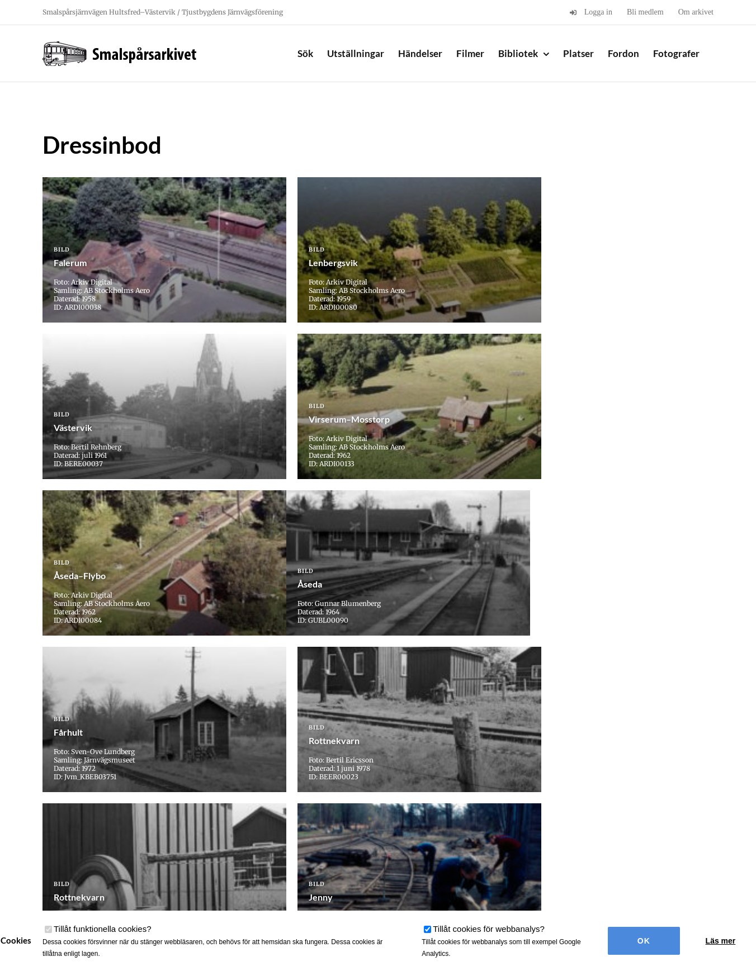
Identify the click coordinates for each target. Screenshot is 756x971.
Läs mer (721, 940)
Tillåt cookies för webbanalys (489, 929)
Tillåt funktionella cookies (103, 929)
